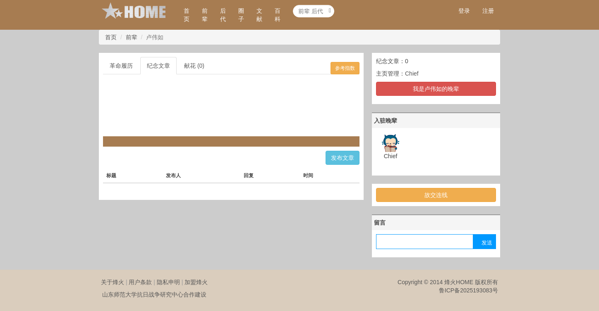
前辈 (205, 14)
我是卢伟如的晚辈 (436, 88)
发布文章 (342, 157)
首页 (186, 14)
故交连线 (436, 195)
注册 (488, 10)
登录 (464, 10)
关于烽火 (112, 282)
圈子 (241, 14)
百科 (277, 14)
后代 (223, 14)
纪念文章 (158, 65)
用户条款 (140, 282)
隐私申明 (168, 282)
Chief (412, 73)
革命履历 (121, 65)
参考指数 (345, 68)
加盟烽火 (196, 282)
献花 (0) (194, 65)
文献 (259, 14)
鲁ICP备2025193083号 (468, 290)
